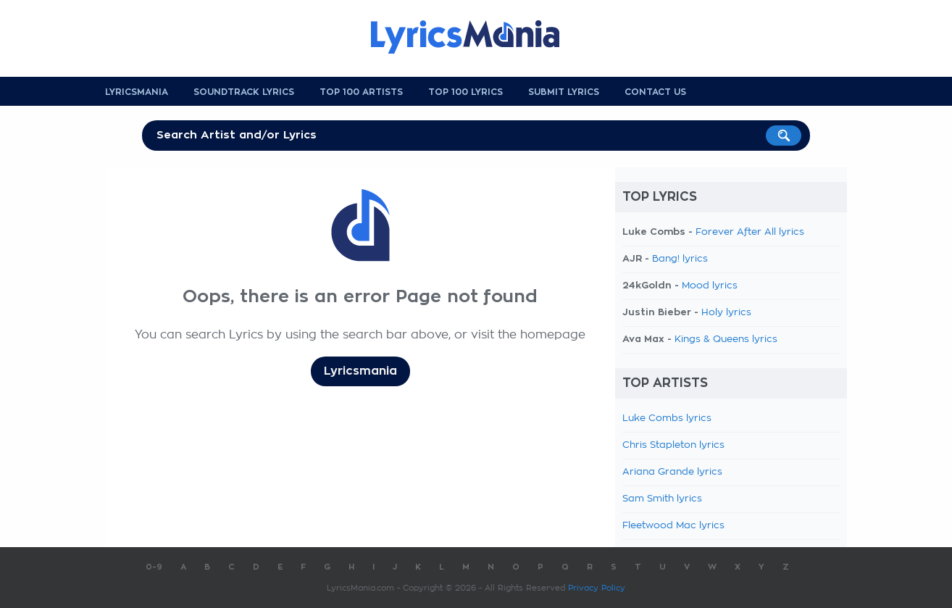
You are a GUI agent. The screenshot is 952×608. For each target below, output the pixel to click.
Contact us (655, 92)
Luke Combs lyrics (666, 418)
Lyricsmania (136, 92)
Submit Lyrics (563, 92)
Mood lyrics (710, 286)
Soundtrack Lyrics (243, 92)
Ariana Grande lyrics (672, 472)
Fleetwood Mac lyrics (673, 525)
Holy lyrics (726, 312)
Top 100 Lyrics (465, 92)
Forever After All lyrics (750, 232)
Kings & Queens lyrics (726, 339)
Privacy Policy (596, 588)
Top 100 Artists (361, 92)
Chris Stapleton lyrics (673, 445)
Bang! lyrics (680, 259)
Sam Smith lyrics (662, 499)
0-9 (154, 567)
